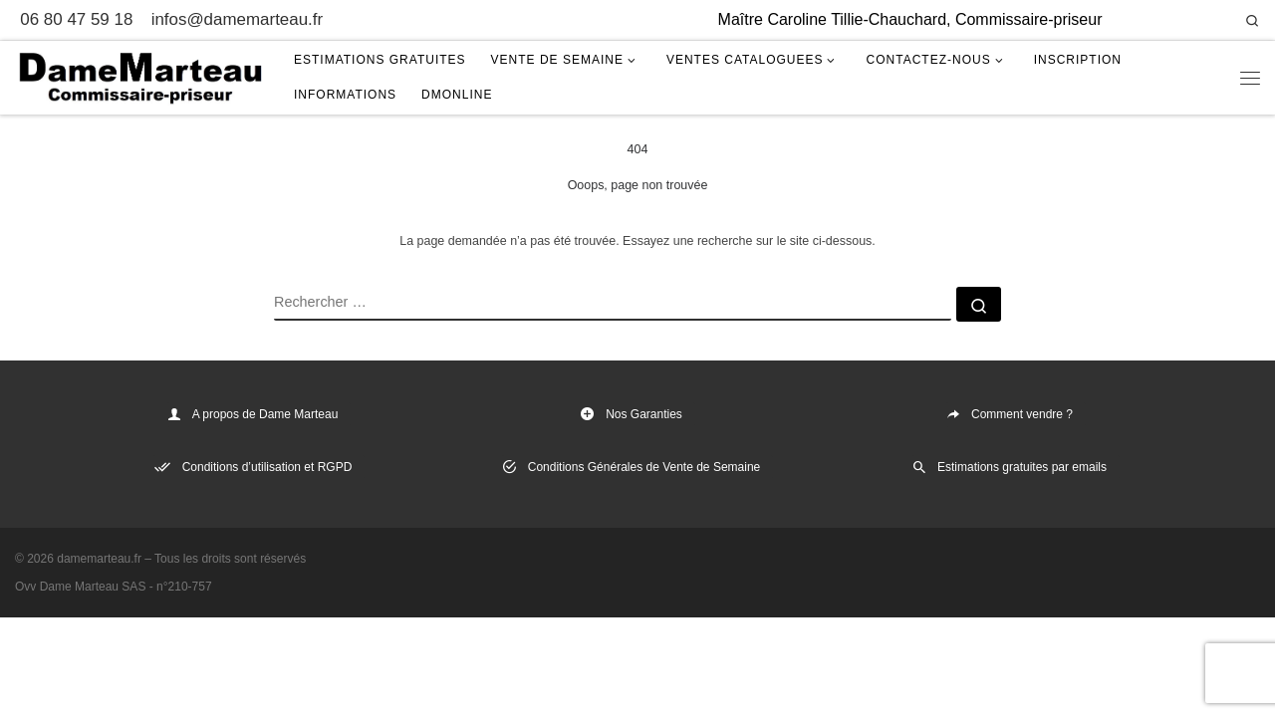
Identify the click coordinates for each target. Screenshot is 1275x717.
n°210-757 (184, 587)
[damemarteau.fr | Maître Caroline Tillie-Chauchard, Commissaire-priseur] (139, 76)
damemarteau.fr (99, 559)
